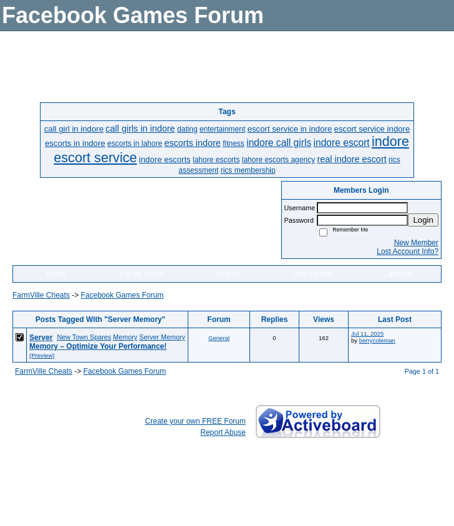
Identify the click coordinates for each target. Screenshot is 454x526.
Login (423, 220)
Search (227, 274)
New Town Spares (84, 337)
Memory (125, 337)
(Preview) (42, 355)
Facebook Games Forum (121, 295)
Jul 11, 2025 (367, 333)
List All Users (141, 274)
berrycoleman (377, 340)
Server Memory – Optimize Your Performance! (98, 342)
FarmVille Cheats (41, 295)
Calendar (398, 274)
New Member (416, 242)
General (218, 337)
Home (56, 274)
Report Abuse (223, 432)
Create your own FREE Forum (195, 421)
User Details (312, 274)
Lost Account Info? (407, 251)
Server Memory (162, 337)
